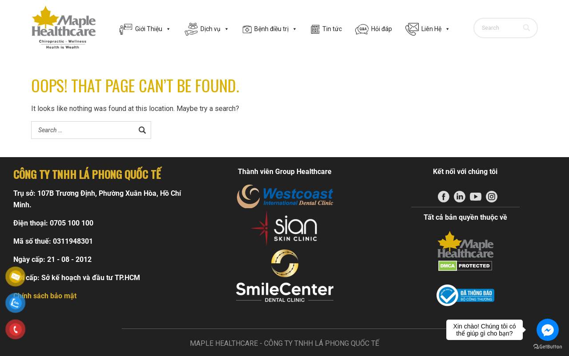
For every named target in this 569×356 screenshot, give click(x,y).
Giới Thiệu (153, 29)
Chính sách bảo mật (44, 296)
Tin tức (332, 28)
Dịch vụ (214, 29)
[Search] (527, 28)
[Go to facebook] (548, 330)
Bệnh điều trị (275, 29)
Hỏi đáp (381, 28)
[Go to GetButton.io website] (547, 347)
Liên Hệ (435, 29)
